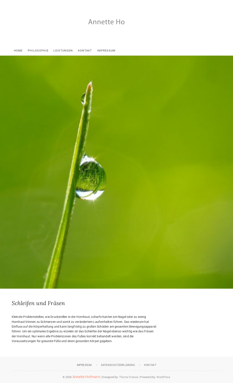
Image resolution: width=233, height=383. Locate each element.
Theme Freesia (128, 377)
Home (18, 50)
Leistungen (63, 50)
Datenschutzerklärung (118, 365)
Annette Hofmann (86, 377)
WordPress (163, 377)
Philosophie (38, 50)
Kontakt (85, 50)
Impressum (106, 50)
